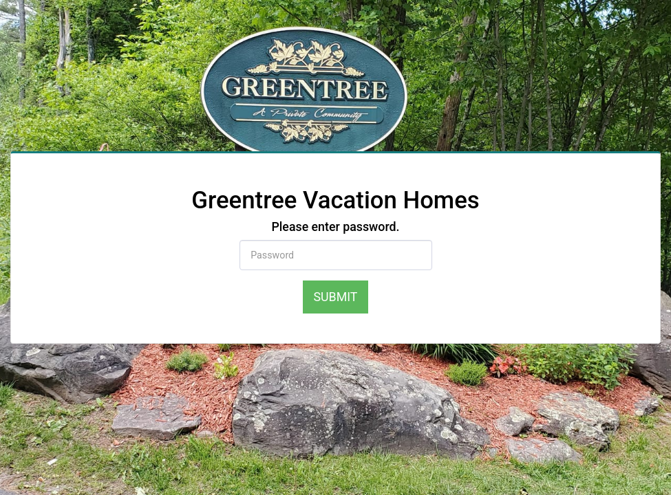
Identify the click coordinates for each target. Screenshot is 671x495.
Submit (336, 296)
